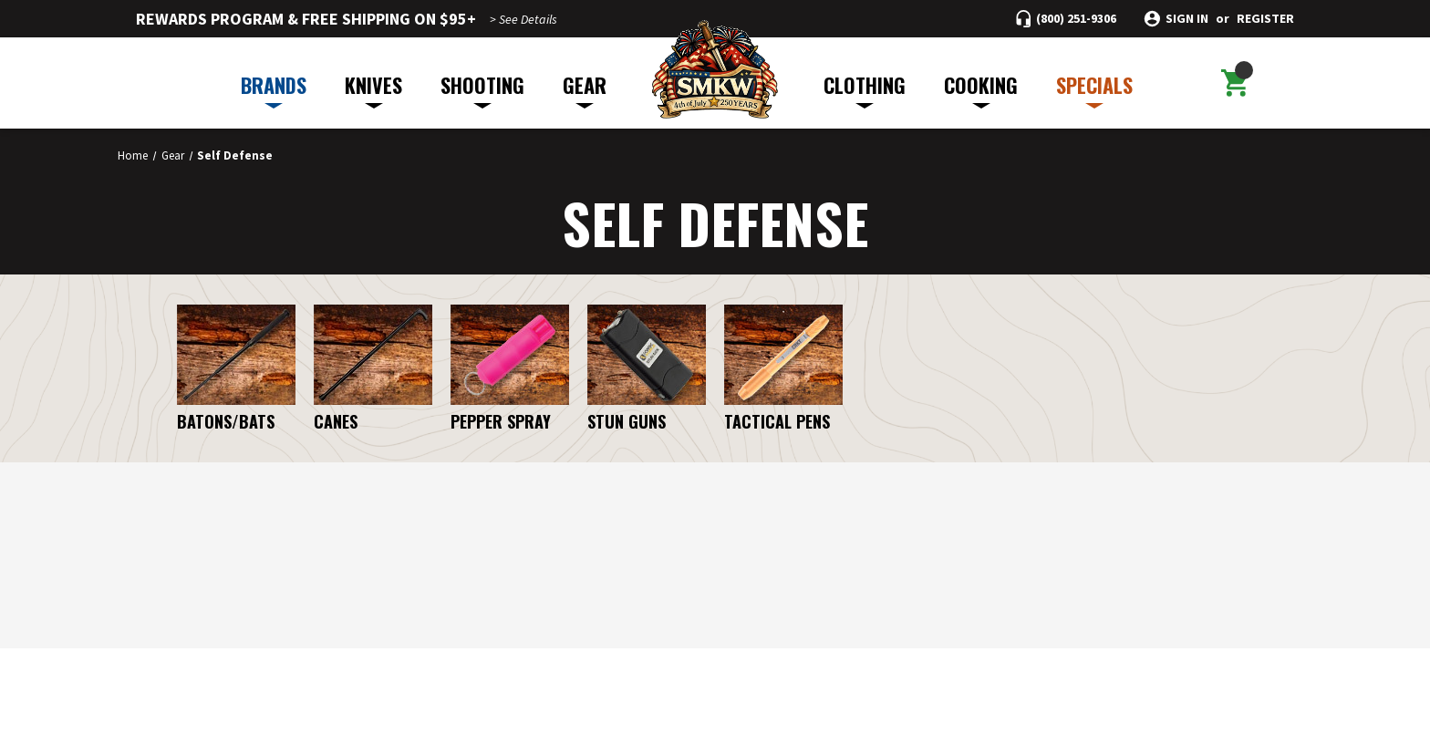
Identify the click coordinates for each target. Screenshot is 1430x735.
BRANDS (273, 89)
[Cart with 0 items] (1233, 83)
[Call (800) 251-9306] (1066, 18)
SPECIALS (1094, 89)
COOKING (981, 89)
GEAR (584, 89)
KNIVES (373, 89)
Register (1265, 19)
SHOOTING (482, 89)
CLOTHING (865, 89)
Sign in (1187, 19)
